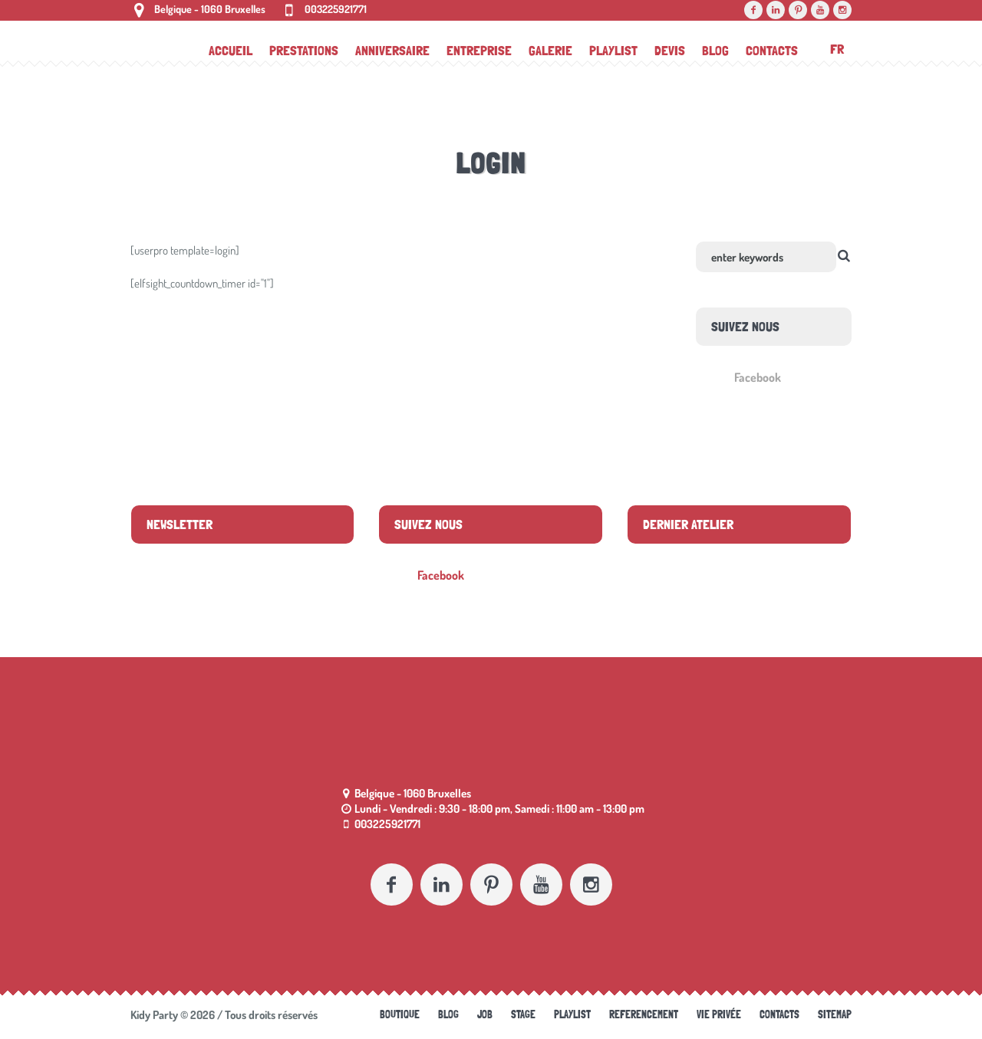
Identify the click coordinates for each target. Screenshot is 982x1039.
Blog (448, 1014)
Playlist (572, 1014)
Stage (523, 1014)
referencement (643, 1014)
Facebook (757, 377)
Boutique (400, 1014)
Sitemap (835, 1014)
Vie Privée (719, 1014)
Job (485, 1014)
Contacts (779, 1014)
